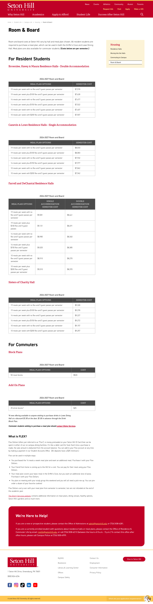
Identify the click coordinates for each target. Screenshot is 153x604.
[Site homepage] (21, 6)
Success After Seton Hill (111, 14)
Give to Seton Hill (134, 559)
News (87, 4)
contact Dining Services (66, 426)
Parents (140, 4)
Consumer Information (98, 568)
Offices (60, 572)
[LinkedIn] (29, 585)
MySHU (61, 558)
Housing (37, 22)
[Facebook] (10, 585)
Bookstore (62, 563)
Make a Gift (138, 9)
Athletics (106, 4)
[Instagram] (16, 585)
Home (9, 22)
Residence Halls (116, 49)
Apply (127, 9)
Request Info (108, 9)
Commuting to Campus (118, 57)
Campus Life (28, 22)
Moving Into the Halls (117, 53)
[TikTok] (22, 585)
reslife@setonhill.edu (47, 532)
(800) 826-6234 (13, 576)
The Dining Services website (19, 495)
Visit (119, 9)
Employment (95, 563)
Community (118, 4)
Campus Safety (64, 577)
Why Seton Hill (16, 14)
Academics (38, 14)
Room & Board (115, 62)
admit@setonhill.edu (98, 523)
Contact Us (94, 558)
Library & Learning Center (68, 568)
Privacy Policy (95, 572)
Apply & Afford (60, 14)
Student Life (83, 14)
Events (96, 4)
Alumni (130, 4)
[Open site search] (142, 15)
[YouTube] (35, 585)
